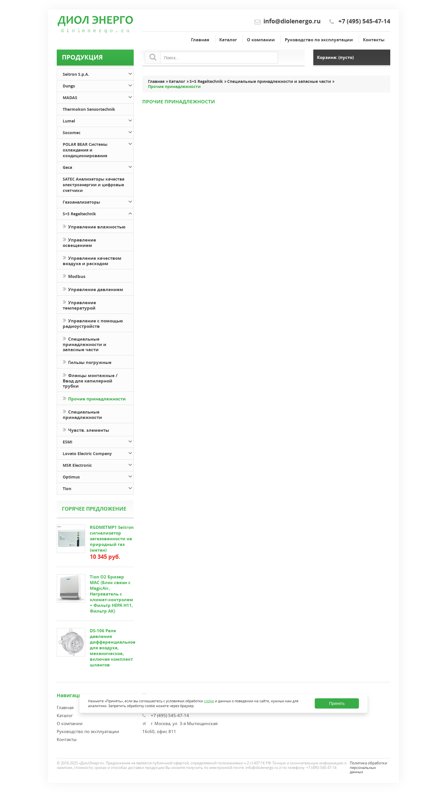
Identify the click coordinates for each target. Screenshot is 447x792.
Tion (98, 487)
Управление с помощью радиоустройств (93, 323)
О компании (261, 40)
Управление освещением (79, 242)
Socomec (98, 131)
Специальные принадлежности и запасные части (84, 344)
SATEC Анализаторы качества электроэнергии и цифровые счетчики (93, 184)
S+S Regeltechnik (98, 212)
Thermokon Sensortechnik (89, 109)
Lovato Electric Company (98, 452)
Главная (200, 40)
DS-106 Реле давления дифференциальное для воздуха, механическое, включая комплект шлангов (112, 648)
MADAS (98, 96)
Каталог (228, 40)
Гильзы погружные (87, 361)
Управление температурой (79, 304)
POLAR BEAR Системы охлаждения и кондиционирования (98, 149)
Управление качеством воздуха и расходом (92, 260)
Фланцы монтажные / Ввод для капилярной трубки (90, 380)
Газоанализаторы (98, 201)
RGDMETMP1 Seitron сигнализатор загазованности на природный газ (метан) (112, 538)
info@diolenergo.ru (292, 21)
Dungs (98, 85)
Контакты (374, 40)
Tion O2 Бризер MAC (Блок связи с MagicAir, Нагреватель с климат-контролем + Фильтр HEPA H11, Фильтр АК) (111, 594)
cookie (209, 701)
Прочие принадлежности (94, 398)
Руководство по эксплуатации (319, 40)
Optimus (98, 476)
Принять (337, 703)
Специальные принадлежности (82, 414)
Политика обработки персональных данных (368, 767)
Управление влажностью (94, 226)
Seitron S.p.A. (98, 73)
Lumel (98, 120)
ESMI (98, 441)
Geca (98, 166)
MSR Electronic (98, 464)
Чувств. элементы (86, 429)
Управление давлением (93, 288)
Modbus (74, 275)
